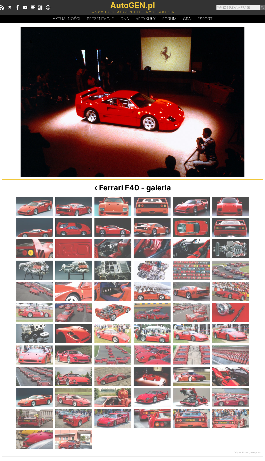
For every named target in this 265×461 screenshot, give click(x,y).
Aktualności (66, 18)
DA (124, 19)
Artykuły (146, 18)
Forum (169, 18)
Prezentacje (100, 18)
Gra (187, 18)
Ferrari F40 (119, 187)
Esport (205, 18)
